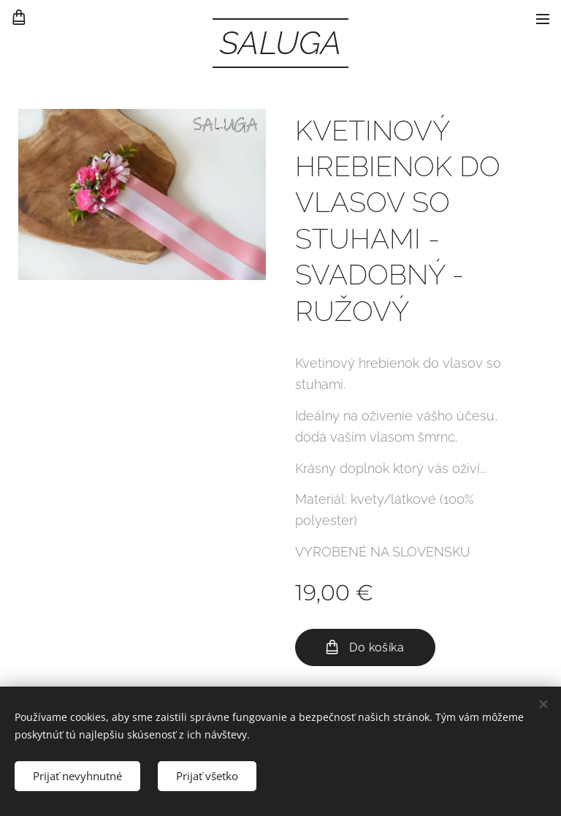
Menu (542, 19)
